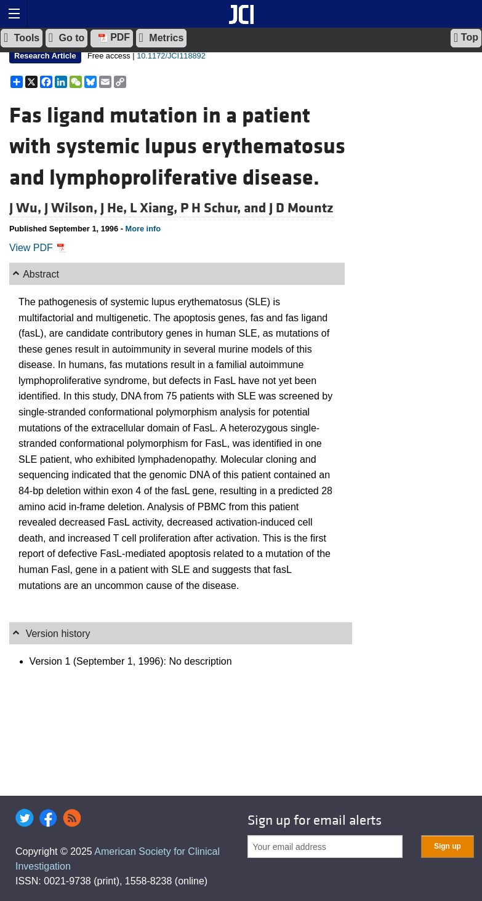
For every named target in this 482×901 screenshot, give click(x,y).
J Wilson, (72, 208)
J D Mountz (301, 208)
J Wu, (26, 208)
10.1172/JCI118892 (171, 55)
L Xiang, (155, 208)
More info (143, 228)
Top (466, 37)
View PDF (37, 247)
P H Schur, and (224, 208)
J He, (115, 208)
